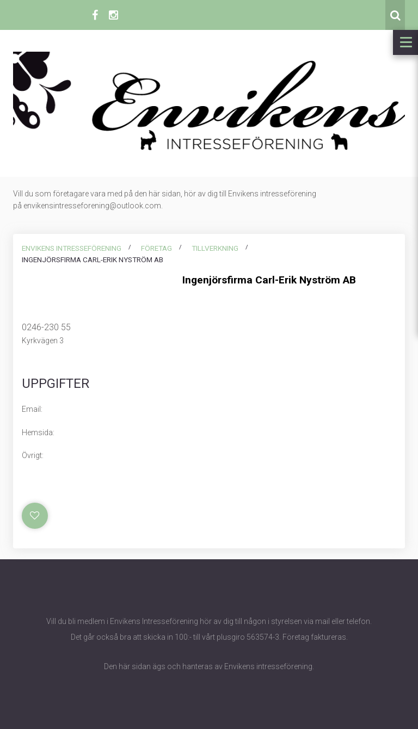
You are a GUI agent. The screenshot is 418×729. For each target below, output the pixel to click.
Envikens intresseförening (71, 248)
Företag (156, 248)
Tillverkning (215, 248)
